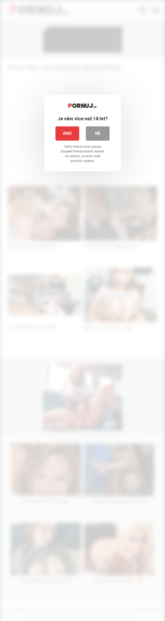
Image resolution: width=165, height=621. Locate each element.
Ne (97, 133)
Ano (67, 133)
